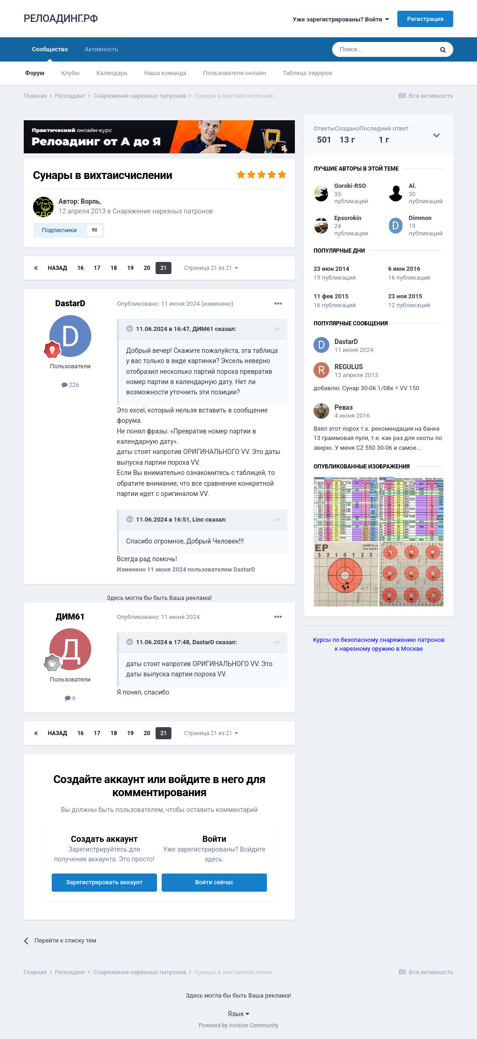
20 (147, 268)
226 (70, 384)
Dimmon (420, 217)
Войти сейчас (214, 882)
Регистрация (425, 18)
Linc (198, 519)
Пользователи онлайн (234, 72)
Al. (412, 185)
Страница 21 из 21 (211, 268)
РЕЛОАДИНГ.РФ (61, 18)
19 (130, 268)
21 (163, 268)
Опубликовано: (158, 303)
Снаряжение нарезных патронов (163, 211)
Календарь (112, 72)
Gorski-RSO (350, 185)
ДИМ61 (202, 328)
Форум (35, 72)
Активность (101, 49)
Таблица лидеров (307, 72)
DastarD (70, 303)
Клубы (70, 72)
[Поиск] (382, 49)
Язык (238, 1014)
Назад (57, 268)
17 (97, 268)
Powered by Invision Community (239, 1025)
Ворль (90, 201)
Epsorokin (347, 217)
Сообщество (50, 54)
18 (113, 268)
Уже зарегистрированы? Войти (341, 19)
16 (80, 268)
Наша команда (165, 72)
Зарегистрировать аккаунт (104, 882)
